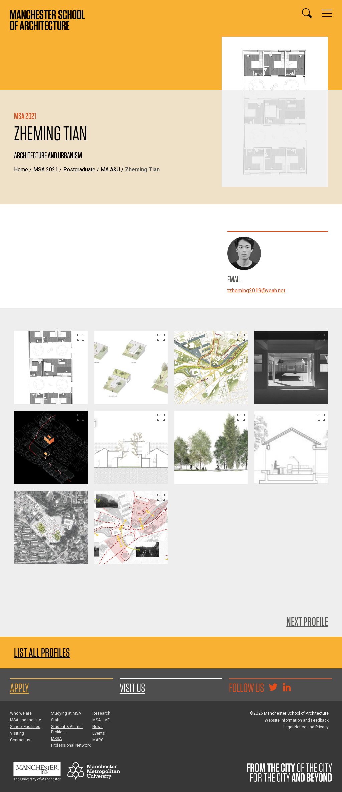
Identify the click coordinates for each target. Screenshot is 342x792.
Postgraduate (79, 169)
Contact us (20, 740)
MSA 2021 (45, 169)
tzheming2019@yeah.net (256, 290)
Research (101, 713)
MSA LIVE (101, 720)
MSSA (56, 738)
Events (98, 733)
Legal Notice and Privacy (306, 727)
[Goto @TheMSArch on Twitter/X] (273, 688)
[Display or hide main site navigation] (327, 13)
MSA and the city (25, 720)
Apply (19, 687)
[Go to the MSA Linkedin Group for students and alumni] (286, 688)
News (97, 726)
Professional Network (71, 745)
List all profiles (42, 652)
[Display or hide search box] (307, 13)
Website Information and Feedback (297, 720)
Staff (55, 720)
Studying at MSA (66, 713)
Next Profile (307, 621)
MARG (98, 740)
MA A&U (110, 169)
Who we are (21, 713)
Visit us (132, 687)
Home (21, 169)
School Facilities (25, 726)
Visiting (17, 733)
